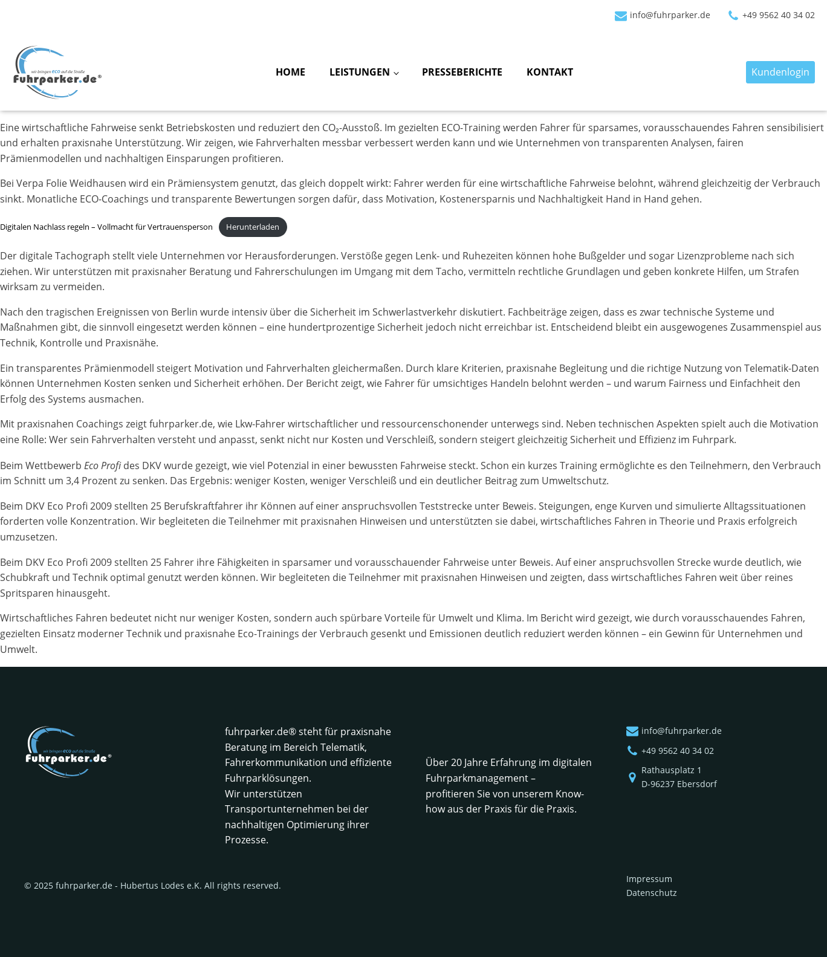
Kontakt (550, 72)
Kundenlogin (780, 72)
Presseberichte (462, 72)
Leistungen (359, 72)
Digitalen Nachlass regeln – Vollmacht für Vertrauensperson (106, 226)
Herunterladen (252, 226)
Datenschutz (651, 892)
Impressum (649, 878)
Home (290, 72)
